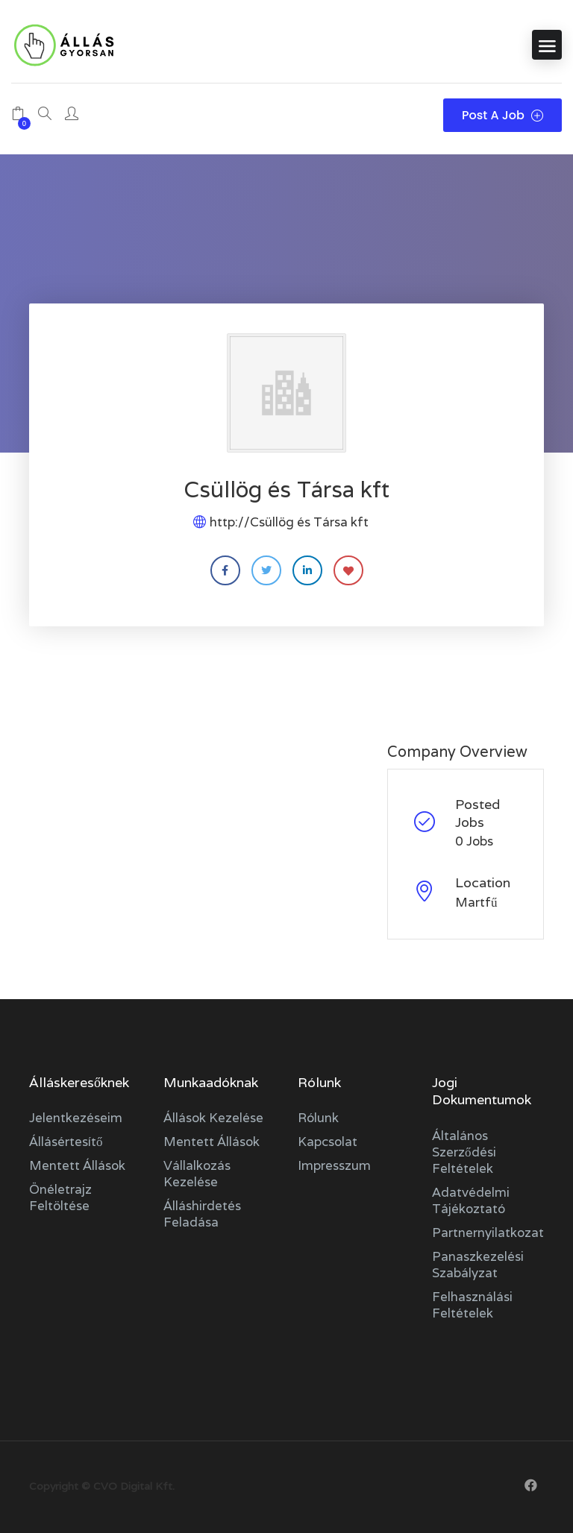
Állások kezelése (213, 1117)
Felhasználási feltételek (472, 1304)
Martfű (476, 902)
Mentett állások (77, 1165)
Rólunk (318, 1117)
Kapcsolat (327, 1141)
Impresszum (334, 1165)
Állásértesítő (66, 1141)
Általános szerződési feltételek (464, 1152)
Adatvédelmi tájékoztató (471, 1200)
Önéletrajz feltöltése (60, 1197)
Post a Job (502, 115)
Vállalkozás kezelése (197, 1173)
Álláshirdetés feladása (202, 1213)
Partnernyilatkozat (488, 1232)
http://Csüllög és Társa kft (289, 522)
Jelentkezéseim (75, 1117)
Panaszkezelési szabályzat (478, 1264)
